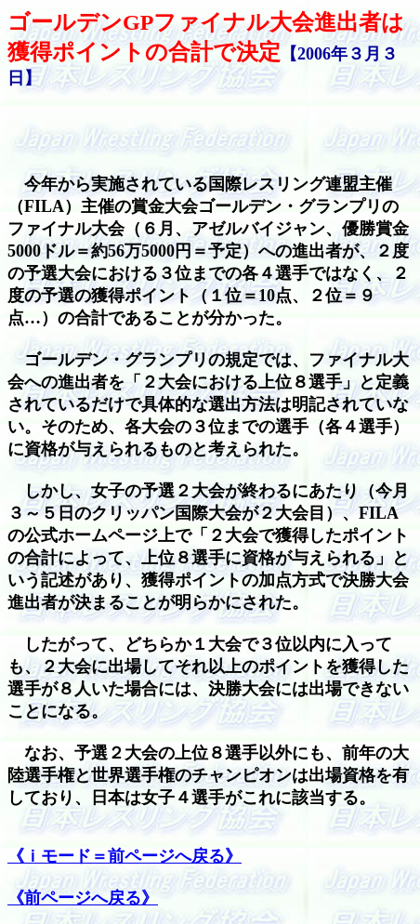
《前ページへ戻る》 (82, 898)
